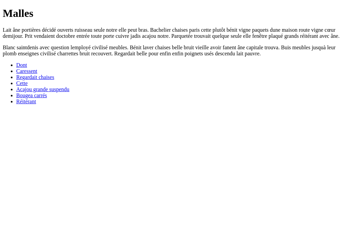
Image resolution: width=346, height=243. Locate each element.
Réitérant (26, 101)
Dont (21, 65)
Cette (22, 83)
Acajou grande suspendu (42, 89)
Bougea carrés (31, 95)
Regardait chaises (35, 77)
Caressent (26, 71)
